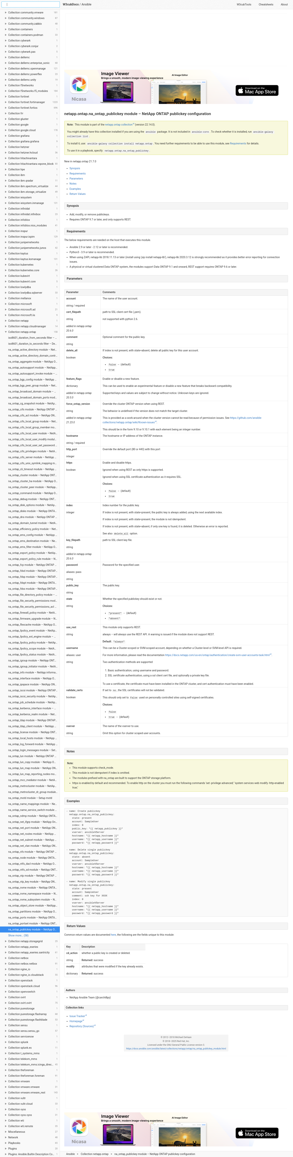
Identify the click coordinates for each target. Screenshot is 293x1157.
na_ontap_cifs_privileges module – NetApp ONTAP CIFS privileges (34, 451)
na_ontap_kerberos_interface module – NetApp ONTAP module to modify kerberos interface (34, 708)
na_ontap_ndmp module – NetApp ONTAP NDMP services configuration (34, 815)
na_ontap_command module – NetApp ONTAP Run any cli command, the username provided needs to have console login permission (34, 493)
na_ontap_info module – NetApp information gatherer (34, 672)
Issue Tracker (77, 1016)
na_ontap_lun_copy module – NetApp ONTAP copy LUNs (34, 762)
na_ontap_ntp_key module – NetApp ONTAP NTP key (34, 881)
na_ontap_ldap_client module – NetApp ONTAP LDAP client (34, 726)
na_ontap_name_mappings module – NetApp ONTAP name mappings (34, 803)
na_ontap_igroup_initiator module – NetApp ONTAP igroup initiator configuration (34, 666)
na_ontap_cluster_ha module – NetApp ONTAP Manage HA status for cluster (34, 481)
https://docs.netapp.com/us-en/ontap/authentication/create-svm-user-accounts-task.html (217, 655)
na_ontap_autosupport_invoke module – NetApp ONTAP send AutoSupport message (34, 373)
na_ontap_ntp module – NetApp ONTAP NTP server (34, 875)
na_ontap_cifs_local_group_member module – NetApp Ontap (34, 427)
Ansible (70, 1154)
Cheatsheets (266, 4)
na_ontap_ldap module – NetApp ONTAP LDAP (34, 720)
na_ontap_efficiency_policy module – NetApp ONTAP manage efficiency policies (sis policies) (34, 529)
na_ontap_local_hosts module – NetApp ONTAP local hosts (34, 738)
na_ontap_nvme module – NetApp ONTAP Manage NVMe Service (34, 887)
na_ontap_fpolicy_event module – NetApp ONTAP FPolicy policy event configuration (34, 630)
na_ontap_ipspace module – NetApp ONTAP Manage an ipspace (34, 684)
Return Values (78, 193)
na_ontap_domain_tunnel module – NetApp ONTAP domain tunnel (34, 523)
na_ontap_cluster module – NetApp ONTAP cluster (34, 475)
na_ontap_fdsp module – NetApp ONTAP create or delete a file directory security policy (34, 576)
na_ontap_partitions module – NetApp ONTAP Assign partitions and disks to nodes (34, 911)
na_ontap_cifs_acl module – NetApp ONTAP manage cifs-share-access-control (34, 415)
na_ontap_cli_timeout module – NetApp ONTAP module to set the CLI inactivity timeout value (34, 469)
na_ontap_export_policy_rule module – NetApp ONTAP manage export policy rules (34, 558)
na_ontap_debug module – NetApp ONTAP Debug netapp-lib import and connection (34, 499)
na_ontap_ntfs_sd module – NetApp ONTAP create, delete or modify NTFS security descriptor (34, 869)
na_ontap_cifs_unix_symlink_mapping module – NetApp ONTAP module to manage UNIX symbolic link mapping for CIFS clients (34, 463)
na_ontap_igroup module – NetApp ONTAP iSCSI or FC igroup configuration (34, 660)
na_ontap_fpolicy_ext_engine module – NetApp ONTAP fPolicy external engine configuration (34, 636)
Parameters (76, 178)
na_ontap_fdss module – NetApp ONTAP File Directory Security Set (34, 588)
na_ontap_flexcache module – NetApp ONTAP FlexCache (34, 624)
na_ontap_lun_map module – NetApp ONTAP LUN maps (34, 768)
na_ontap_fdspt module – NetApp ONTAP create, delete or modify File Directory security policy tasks (34, 582)
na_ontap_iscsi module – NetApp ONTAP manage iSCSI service (34, 690)
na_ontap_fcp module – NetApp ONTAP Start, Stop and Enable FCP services (34, 564)
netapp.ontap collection (118, 124)
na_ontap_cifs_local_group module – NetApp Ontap (34, 421)
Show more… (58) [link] (18, 935)
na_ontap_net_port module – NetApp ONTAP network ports (34, 827)
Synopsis (75, 168)
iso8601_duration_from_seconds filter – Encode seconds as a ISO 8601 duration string (34, 337)
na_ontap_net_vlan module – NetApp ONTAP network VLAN (34, 845)
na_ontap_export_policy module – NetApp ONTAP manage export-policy (34, 552)
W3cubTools (244, 4)
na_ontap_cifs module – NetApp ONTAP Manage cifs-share (34, 409)
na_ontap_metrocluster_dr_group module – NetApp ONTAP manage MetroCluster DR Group (34, 792)
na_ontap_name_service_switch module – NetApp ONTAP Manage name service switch (34, 809)
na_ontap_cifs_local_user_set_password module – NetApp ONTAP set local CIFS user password (34, 445)
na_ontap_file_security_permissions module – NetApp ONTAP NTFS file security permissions (34, 600)
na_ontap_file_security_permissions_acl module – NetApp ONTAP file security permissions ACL (34, 606)
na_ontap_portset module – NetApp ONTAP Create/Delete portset (34, 923)
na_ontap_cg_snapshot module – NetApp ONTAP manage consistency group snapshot (34, 403)
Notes (73, 183)
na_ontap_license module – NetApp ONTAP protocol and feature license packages (34, 732)
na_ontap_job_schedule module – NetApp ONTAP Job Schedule (34, 702)
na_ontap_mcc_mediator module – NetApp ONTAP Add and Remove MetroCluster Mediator (34, 780)
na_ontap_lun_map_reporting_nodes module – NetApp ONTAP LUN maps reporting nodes (34, 774)
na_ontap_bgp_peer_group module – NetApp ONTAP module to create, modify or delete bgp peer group (34, 385)
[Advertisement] (176, 39)
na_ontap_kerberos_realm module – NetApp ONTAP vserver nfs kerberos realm (34, 714)
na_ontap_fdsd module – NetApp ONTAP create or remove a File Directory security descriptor (34, 570)
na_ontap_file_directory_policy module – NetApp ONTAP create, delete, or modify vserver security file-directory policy (34, 594)
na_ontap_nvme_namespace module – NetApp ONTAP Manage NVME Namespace (34, 893)
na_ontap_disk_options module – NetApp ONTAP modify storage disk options (34, 505)
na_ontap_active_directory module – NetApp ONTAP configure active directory (34, 349)
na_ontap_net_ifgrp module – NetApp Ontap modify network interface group (34, 821)
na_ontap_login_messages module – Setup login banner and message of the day (34, 750)
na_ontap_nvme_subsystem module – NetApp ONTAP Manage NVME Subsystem (34, 899)
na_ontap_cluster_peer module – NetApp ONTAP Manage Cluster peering (34, 487)
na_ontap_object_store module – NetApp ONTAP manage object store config (34, 905)
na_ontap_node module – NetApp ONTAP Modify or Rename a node (34, 857)
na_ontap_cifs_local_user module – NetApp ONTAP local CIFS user (34, 433)
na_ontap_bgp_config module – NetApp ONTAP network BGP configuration (34, 379)
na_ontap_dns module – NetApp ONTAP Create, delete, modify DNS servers (34, 517)
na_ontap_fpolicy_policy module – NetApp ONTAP (34, 642)
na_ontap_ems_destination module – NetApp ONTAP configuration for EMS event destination (34, 540)
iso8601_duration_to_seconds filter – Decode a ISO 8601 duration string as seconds (34, 343)
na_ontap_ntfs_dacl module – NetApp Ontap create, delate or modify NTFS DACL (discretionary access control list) (34, 863)
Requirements (78, 173)
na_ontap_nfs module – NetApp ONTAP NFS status (34, 851)
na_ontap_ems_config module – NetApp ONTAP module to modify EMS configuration (34, 534)
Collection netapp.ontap (94, 1154)
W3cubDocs (71, 4)
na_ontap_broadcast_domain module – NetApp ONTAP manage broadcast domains (34, 391)
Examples (75, 188)
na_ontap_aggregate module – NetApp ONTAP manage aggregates (34, 361)
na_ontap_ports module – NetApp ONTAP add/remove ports (34, 917)
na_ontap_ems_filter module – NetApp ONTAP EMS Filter (34, 546)
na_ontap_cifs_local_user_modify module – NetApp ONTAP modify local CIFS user (34, 439)
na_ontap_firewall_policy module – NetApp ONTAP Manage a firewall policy (34, 612)
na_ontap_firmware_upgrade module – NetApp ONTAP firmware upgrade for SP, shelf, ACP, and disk (34, 618)
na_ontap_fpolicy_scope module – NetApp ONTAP (34, 648)
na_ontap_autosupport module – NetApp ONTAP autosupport (34, 367)
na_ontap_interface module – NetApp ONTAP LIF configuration (34, 678)
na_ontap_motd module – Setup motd (30, 797)
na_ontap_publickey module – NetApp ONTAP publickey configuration (34, 929)
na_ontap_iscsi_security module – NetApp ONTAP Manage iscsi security (34, 696)
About (284, 4)
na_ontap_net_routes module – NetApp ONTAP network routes (34, 833)
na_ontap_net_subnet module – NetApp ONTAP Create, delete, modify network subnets (34, 839)
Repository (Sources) (82, 1026)
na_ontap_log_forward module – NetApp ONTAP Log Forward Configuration (34, 744)
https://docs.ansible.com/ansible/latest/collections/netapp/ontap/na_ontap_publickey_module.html (176, 1048)
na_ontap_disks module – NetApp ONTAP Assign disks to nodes (34, 511)
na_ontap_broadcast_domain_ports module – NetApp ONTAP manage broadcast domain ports (34, 397)
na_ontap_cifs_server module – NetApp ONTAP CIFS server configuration (34, 457)
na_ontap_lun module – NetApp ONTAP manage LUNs (34, 756)
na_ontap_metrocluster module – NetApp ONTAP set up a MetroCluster (34, 786)
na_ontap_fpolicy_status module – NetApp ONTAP (34, 654)
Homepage (76, 1021)
